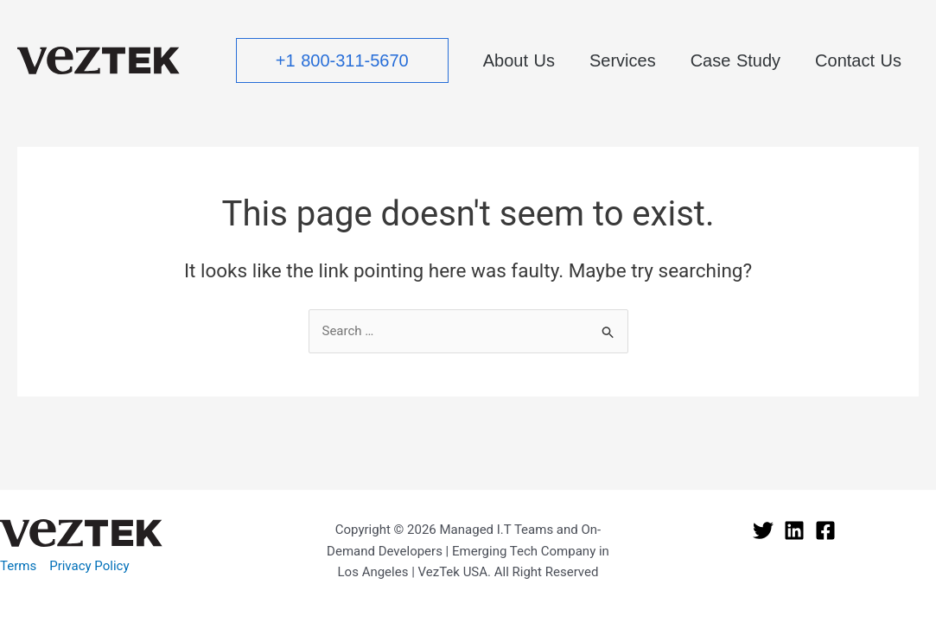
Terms (18, 566)
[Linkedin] (794, 530)
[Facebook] (825, 530)
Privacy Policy (89, 566)
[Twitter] (763, 530)
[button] (342, 60)
